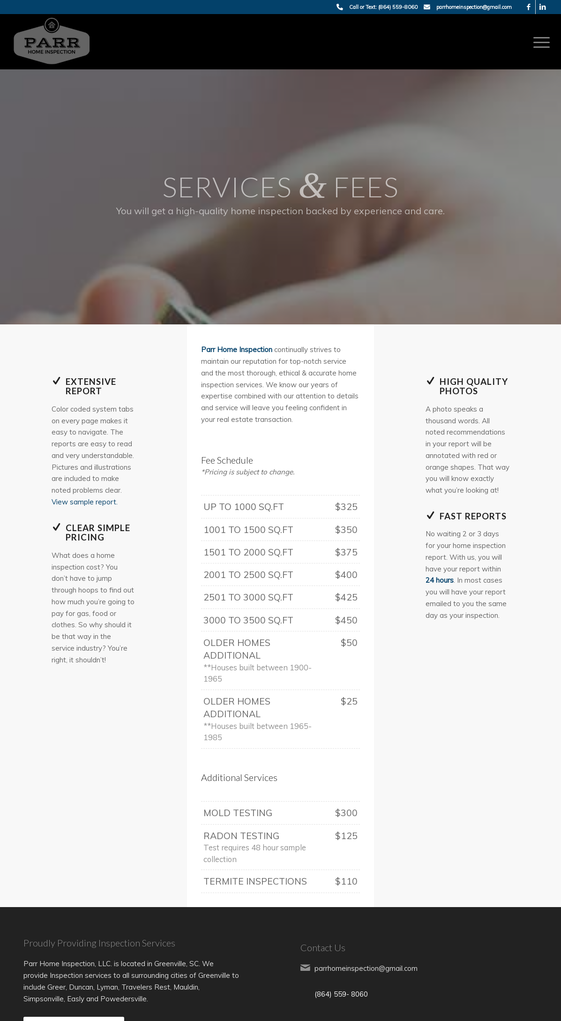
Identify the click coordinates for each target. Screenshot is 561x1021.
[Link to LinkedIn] (543, 7)
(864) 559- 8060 (341, 994)
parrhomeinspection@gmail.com (474, 7)
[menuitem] (538, 41)
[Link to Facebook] (528, 7)
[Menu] (538, 41)
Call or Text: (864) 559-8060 (383, 7)
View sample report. (85, 501)
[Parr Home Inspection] (52, 41)
